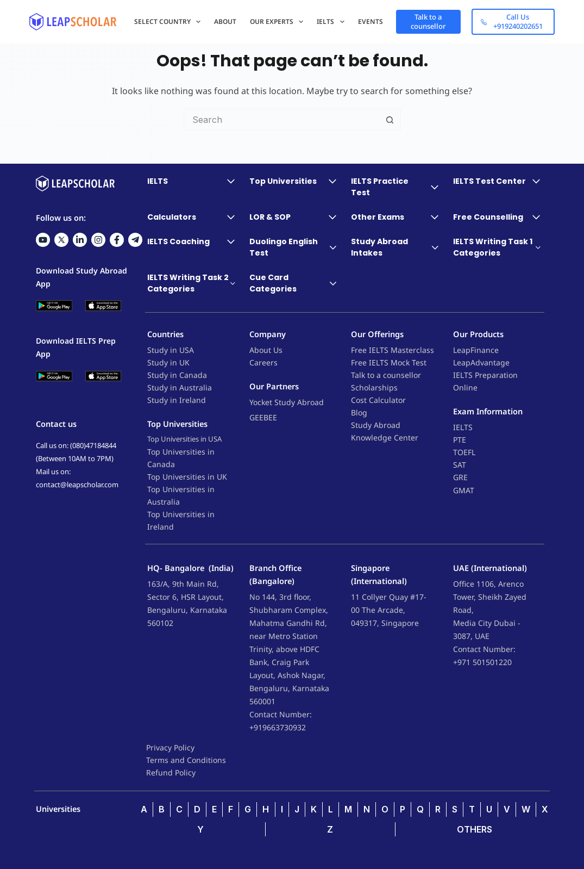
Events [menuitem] (370, 21)
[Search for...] (281, 120)
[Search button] (390, 120)
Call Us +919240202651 (512, 21)
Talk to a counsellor (428, 21)
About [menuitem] (225, 21)
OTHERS (474, 829)
